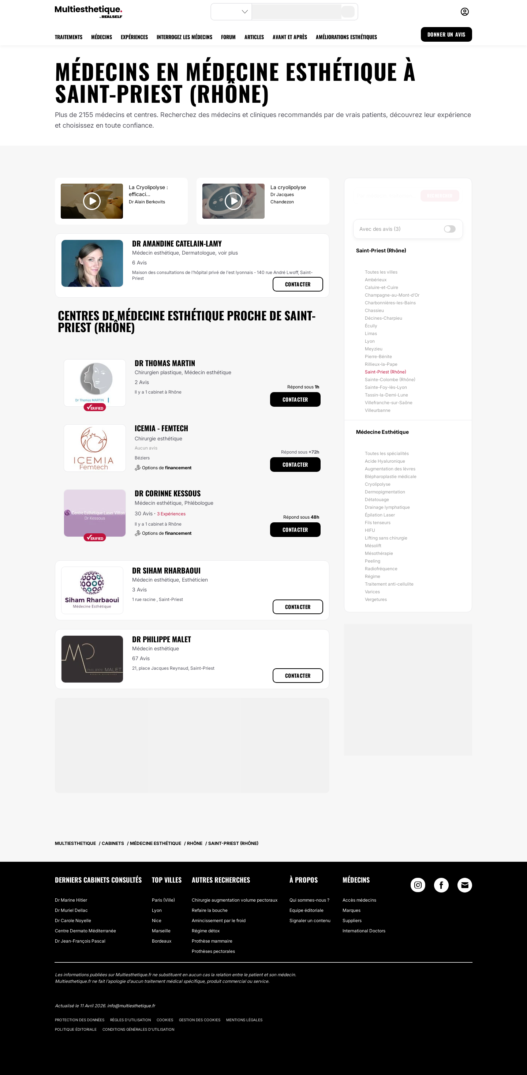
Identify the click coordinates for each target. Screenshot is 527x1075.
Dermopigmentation (385, 492)
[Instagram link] (418, 887)
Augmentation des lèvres (390, 468)
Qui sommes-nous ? (309, 900)
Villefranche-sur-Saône (388, 402)
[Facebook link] (441, 887)
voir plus (228, 252)
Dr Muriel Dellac (71, 910)
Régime (372, 576)
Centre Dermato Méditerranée (85, 930)
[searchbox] (389, 195)
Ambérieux (375, 279)
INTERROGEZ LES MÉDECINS (184, 37)
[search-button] (348, 12)
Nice (156, 920)
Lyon (370, 341)
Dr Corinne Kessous (168, 493)
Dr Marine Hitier (71, 900)
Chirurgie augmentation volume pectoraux (234, 900)
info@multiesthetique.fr (131, 1005)
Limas (371, 333)
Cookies (165, 1020)
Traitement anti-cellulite (389, 584)
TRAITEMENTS (68, 37)
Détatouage (377, 499)
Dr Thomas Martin (165, 362)
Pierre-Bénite (378, 356)
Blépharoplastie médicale (390, 476)
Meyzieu (373, 349)
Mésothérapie (379, 553)
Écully (371, 325)
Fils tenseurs (377, 522)
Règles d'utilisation (130, 1020)
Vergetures (376, 599)
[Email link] (464, 885)
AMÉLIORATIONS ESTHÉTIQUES (346, 37)
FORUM (228, 37)
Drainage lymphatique (387, 507)
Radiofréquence (381, 568)
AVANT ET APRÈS (290, 37)
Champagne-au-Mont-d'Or (392, 295)
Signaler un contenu (309, 920)
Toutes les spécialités (387, 453)
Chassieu (374, 310)
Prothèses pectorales (213, 951)
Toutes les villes (381, 272)
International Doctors (364, 930)
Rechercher (440, 195)
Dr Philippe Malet (161, 639)
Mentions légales (244, 1020)
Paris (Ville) (163, 900)
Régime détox (206, 930)
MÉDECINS (101, 37)
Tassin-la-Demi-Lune (386, 395)
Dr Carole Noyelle (73, 920)
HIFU (370, 530)
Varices (372, 591)
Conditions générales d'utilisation (138, 1029)
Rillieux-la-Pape (381, 364)
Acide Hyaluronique (385, 461)
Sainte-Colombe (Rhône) (390, 379)
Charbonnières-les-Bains (390, 302)
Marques (351, 910)
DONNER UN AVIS (446, 34)
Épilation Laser (380, 515)
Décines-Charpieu (383, 318)
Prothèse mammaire (212, 941)
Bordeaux (161, 941)
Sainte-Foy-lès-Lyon (386, 387)
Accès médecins (359, 900)
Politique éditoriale (76, 1029)
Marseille (161, 930)
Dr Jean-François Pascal (80, 941)
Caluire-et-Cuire (381, 287)
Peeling (372, 561)
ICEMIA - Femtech (161, 427)
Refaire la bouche (210, 910)
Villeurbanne (377, 410)
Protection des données (79, 1020)
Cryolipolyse (377, 484)
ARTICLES (254, 37)
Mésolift (373, 545)
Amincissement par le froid (219, 920)
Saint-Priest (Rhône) (385, 372)
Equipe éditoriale (306, 910)
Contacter (298, 284)
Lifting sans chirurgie (386, 538)
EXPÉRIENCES (134, 37)
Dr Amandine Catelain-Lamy (177, 243)
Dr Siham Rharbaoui (166, 570)
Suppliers (352, 920)
